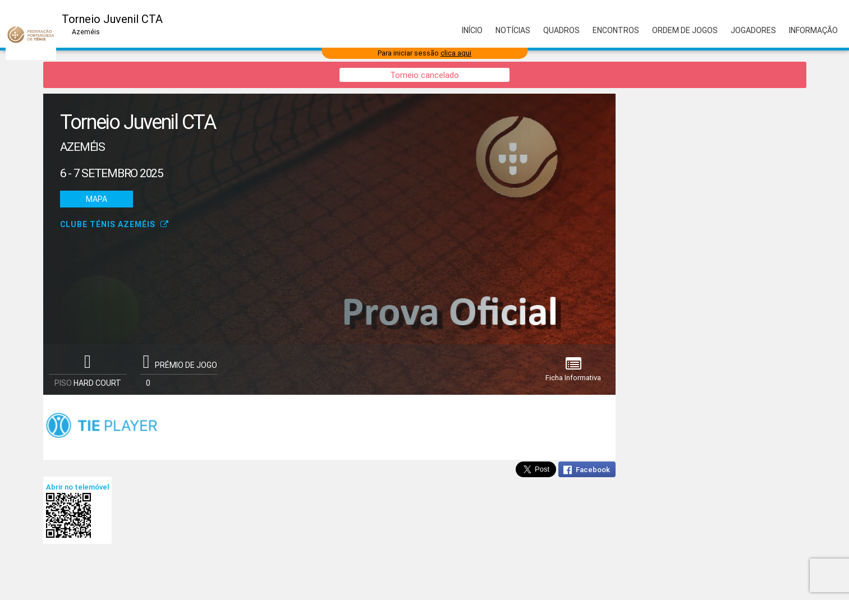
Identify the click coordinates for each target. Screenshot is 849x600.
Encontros (616, 30)
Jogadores (753, 30)
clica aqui (455, 53)
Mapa (96, 199)
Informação (813, 30)
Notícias (512, 30)
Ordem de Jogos (685, 30)
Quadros (561, 30)
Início (472, 30)
